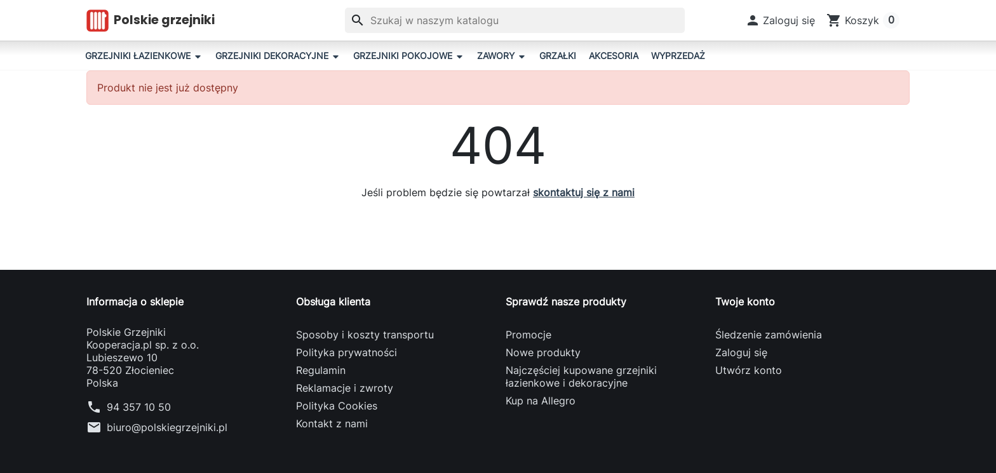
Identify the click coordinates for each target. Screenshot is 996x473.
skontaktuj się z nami (584, 192)
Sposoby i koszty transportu (365, 334)
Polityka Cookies (336, 405)
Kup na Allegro (540, 400)
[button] (780, 20)
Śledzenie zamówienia (768, 334)
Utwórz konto (748, 370)
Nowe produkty (543, 352)
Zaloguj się (741, 352)
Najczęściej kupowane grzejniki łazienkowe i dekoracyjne (581, 376)
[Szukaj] (515, 20)
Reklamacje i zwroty (344, 388)
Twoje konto (745, 301)
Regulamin (321, 370)
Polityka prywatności (346, 352)
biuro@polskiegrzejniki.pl (167, 427)
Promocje (528, 334)
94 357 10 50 (139, 407)
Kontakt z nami (332, 423)
